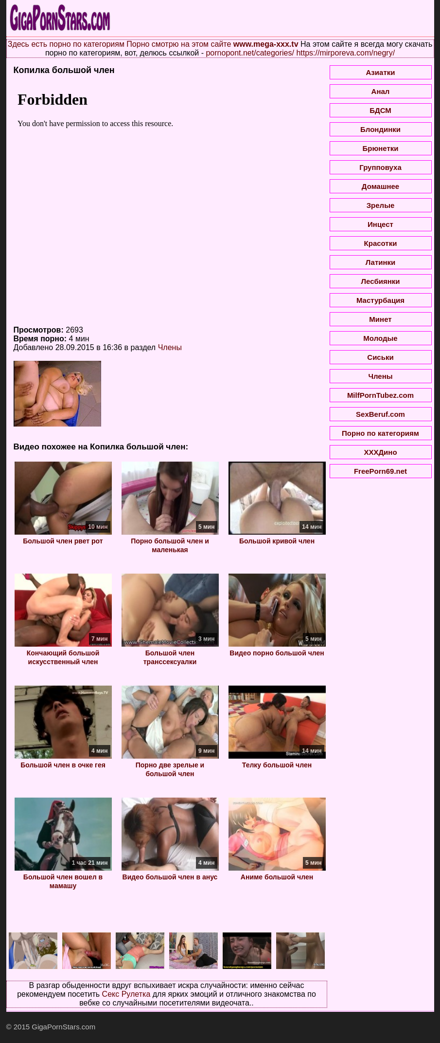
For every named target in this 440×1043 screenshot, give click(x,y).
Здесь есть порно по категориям (66, 44)
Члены (170, 347)
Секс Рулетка (126, 994)
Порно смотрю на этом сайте (178, 44)
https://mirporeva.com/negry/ (345, 53)
